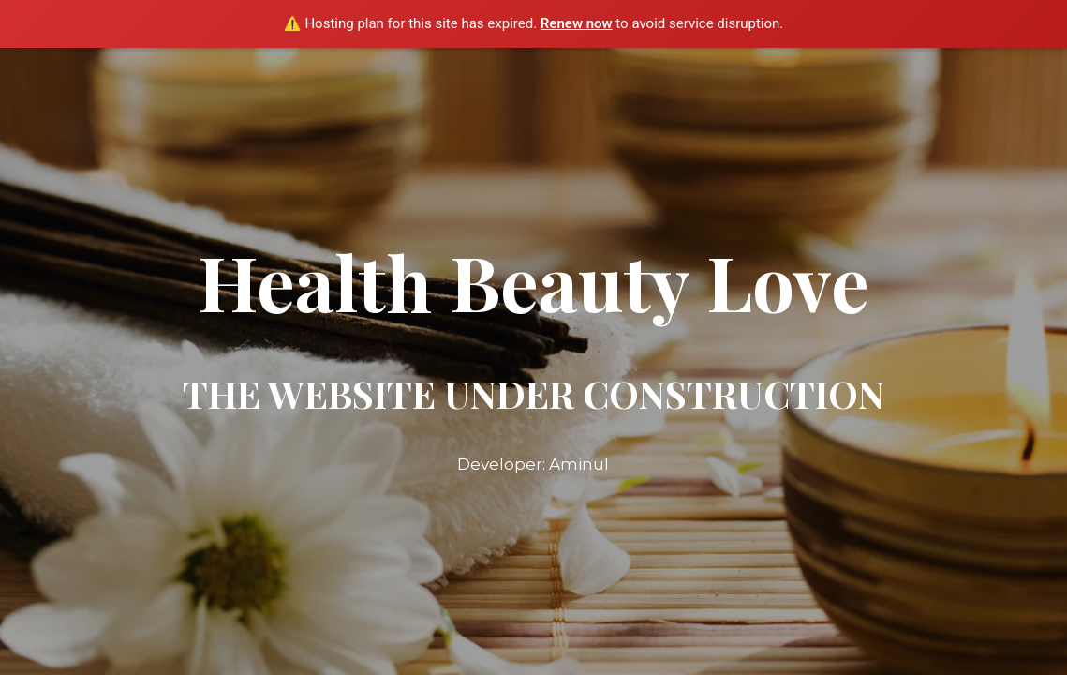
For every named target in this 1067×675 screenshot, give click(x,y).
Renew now (577, 23)
